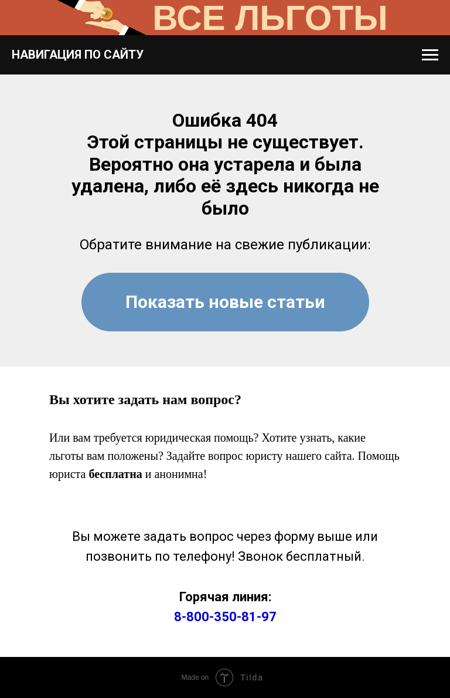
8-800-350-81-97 (225, 616)
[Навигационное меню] (430, 55)
